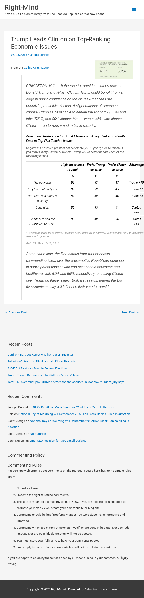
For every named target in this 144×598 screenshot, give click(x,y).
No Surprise (38, 433)
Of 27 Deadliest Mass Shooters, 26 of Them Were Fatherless (73, 407)
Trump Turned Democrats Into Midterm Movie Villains (44, 375)
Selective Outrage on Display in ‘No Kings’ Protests (41, 361)
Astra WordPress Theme (101, 589)
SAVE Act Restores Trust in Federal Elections (38, 368)
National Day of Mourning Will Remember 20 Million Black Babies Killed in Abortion (74, 414)
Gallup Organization (37, 67)
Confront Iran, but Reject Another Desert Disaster (40, 354)
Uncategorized (39, 54)
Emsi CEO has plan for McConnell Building (58, 440)
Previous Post (16, 312)
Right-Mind (21, 7)
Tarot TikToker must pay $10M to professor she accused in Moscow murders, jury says (66, 382)
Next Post (130, 312)
